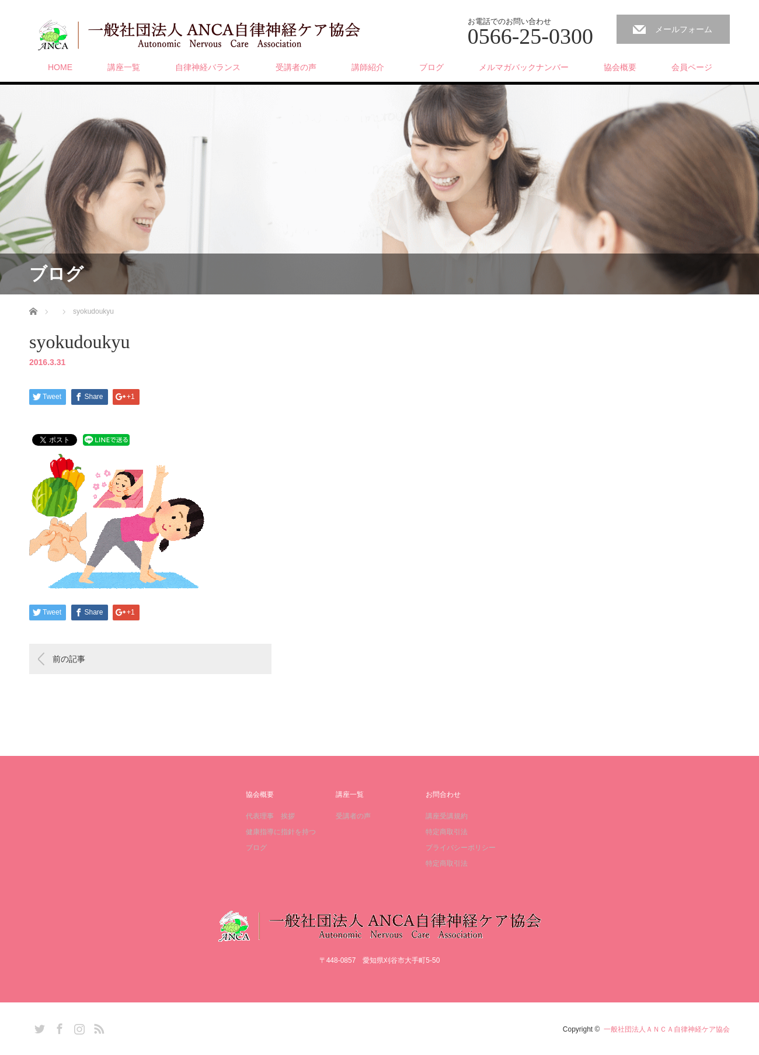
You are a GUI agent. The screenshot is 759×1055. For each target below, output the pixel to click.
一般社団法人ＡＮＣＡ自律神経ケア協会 (667, 1029)
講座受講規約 (447, 816)
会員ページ (691, 67)
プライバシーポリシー (461, 847)
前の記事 (69, 659)
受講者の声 (296, 67)
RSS (97, 1027)
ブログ (431, 67)
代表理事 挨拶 (270, 816)
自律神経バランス (208, 67)
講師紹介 (367, 67)
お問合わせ (443, 794)
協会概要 (620, 67)
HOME (60, 67)
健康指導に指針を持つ (281, 831)
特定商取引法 (447, 831)
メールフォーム (683, 29)
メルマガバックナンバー (524, 67)
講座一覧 (123, 67)
